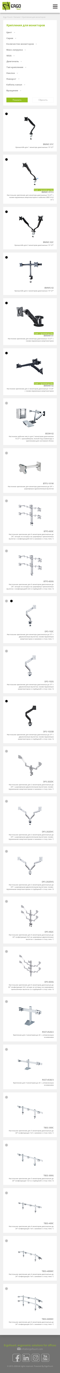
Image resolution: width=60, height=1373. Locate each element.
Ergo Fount (7, 17)
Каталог (17, 17)
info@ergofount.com (32, 1349)
